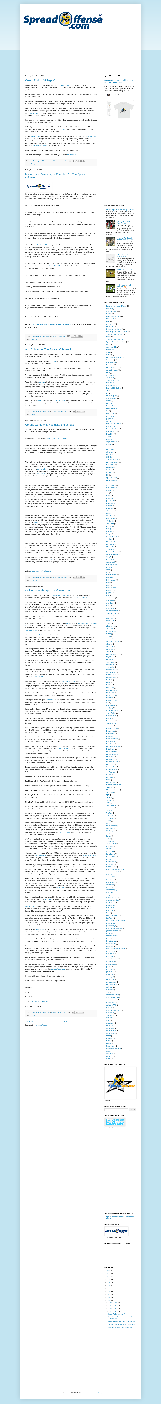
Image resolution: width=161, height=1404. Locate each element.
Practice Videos (111, 408)
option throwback (112, 959)
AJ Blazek (109, 639)
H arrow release (111, 716)
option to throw (111, 588)
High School (34, 580)
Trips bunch (110, 549)
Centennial (38, 522)
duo (107, 572)
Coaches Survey (111, 675)
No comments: (62, 161)
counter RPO (110, 877)
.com (60, 595)
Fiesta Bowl (71, 155)
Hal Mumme (110, 465)
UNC (108, 823)
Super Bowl (110, 792)
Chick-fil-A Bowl (59, 401)
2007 (109, 1300)
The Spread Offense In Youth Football (124, 222)
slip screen (109, 452)
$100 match (110, 621)
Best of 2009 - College (113, 357)
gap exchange (111, 926)
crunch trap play (111, 890)
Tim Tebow (48, 559)
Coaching (34, 339)
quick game (110, 974)
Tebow (108, 436)
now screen (110, 956)
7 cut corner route (112, 460)
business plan (110, 867)
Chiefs (108, 513)
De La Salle (42, 474)
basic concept (110, 856)
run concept (110, 449)
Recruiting (109, 365)
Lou (48, 899)
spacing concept (111, 1000)
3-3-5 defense (111, 631)
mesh (108, 583)
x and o (108, 1059)
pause (108, 967)
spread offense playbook (114, 339)
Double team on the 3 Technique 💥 (124, 286)
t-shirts (108, 1036)
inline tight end (111, 941)
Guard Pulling (110, 713)
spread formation (112, 370)
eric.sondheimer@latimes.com (41, 571)
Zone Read (110, 378)
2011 (109, 1288)
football (50, 700)
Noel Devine (61, 129)
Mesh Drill (109, 526)
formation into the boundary (115, 920)
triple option (110, 383)
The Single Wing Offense (54, 266)
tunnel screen (110, 1046)
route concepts (111, 982)
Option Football (111, 431)
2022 (109, 1274)
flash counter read (112, 915)
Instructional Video (112, 316)
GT (107, 703)
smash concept (111, 398)
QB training (110, 472)
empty (108, 495)
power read (110, 969)
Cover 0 (109, 680)
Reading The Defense (113, 785)
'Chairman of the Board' (66, 85)
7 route (108, 636)
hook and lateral (111, 936)
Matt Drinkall (110, 741)
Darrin (65, 748)
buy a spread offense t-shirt (115, 869)
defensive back (111, 897)
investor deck (110, 951)
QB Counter (110, 375)
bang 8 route (110, 854)
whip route (109, 1054)
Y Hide (108, 839)
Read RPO (110, 434)
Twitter (108, 821)
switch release (111, 1033)
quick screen (110, 503)
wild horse (109, 1056)
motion (108, 585)
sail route (109, 987)
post (107, 595)
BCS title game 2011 (113, 654)
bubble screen (111, 862)
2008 (109, 1297)
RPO (108, 337)
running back (110, 598)
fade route (109, 910)
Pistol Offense (111, 467)
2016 (109, 1285)
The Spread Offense (39, 145)
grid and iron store (112, 931)
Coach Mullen (110, 672)
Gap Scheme (110, 705)
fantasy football (111, 575)
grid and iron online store (114, 928)
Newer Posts (30, 1021)
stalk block (109, 1018)
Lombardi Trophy (112, 739)
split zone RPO (111, 1005)
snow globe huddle (112, 997)
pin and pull (110, 501)
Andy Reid (109, 649)
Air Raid (109, 403)
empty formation (111, 442)
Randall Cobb (110, 782)
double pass (110, 902)
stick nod (109, 616)
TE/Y (108, 803)
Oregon (108, 534)
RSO (108, 780)
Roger (65, 832)
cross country (110, 882)
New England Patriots (113, 746)
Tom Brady (109, 815)
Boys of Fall (110, 657)
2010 (109, 1291)
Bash (108, 373)
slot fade (109, 506)
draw (108, 570)
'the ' (38, 676)
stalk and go (110, 1015)
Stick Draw (109, 547)
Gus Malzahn (110, 426)
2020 (109, 1279)
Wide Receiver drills (113, 554)
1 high (108, 623)
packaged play (111, 964)
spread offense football (114, 334)
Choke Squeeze (111, 670)
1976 (68, 623)
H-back (108, 718)
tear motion (110, 1038)
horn (107, 938)
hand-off (109, 933)
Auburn (42, 382)
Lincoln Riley (110, 731)
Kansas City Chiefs (112, 429)
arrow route (110, 851)
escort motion (110, 908)
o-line (108, 352)
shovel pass (110, 603)
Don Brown (110, 688)
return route (110, 979)
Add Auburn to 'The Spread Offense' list (49, 349)
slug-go (108, 454)
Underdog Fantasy (112, 552)
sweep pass (110, 1023)
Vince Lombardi (111, 826)
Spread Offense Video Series (116, 342)
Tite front (109, 813)
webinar (109, 1051)
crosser (108, 887)
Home (66, 1021)
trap (107, 393)
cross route (110, 885)
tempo (108, 1041)
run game (109, 326)
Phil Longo (109, 757)
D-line (108, 682)
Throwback (110, 810)
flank (107, 913)
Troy (54, 361)
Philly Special (110, 759)
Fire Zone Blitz (111, 695)
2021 (109, 1277)
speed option (110, 608)
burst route (109, 864)
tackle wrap (110, 508)
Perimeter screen (112, 754)
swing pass (110, 1025)
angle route (110, 846)
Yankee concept (111, 844)
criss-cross (109, 879)
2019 (109, 1282)
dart (107, 493)
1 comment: (61, 336)
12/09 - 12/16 (113, 1311)
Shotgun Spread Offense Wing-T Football (120, 210)
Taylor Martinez (111, 805)
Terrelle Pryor (35, 136)
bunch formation (111, 488)
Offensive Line (111, 362)
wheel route (110, 511)
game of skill (110, 923)
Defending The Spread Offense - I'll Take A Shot (125, 239)
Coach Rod (92, 136)
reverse (108, 447)
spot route (109, 1007)
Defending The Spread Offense (116, 332)
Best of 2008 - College (113, 388)
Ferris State (110, 693)
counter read (110, 562)
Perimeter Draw (111, 751)
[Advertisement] (80, 53)
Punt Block (109, 764)
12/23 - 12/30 (113, 1305)
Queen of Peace (69, 681)
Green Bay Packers (112, 710)
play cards (109, 590)
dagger (108, 895)
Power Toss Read (112, 762)
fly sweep (109, 577)
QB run (108, 775)
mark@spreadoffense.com (40, 1001)
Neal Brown (110, 744)
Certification (110, 667)
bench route (110, 559)
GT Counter (110, 521)
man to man (110, 954)
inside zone (110, 946)
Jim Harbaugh (111, 723)
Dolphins (109, 685)
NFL (107, 321)
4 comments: (62, 1012)
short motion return (112, 995)
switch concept (111, 1031)
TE (107, 390)
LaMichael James (112, 728)
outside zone (110, 961)
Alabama (109, 644)
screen (108, 355)
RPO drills (109, 777)
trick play (109, 457)
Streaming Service (112, 790)
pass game (110, 324)
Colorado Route (111, 677)
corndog (109, 874)
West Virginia (34, 113)
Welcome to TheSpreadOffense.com (47, 590)
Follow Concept (111, 700)
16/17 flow (109, 629)
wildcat (108, 344)
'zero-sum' (60, 888)
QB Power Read (111, 536)
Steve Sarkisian (111, 480)
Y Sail (108, 483)
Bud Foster (110, 659)
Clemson (40, 401)
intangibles (40, 929)
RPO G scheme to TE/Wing (126, 270)
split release (110, 1002)
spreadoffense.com (112, 380)
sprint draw (110, 1013)
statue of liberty (111, 613)
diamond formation (112, 900)
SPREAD (109, 787)
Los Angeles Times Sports (57, 439)
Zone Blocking (111, 485)
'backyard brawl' (31, 630)
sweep (108, 401)
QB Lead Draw (111, 767)
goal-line (109, 444)
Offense (109, 531)
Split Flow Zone (111, 478)
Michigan (109, 529)
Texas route (110, 808)
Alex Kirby (109, 646)
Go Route (109, 708)
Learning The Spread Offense (116, 306)
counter (108, 490)
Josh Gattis (110, 524)
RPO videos (110, 349)
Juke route (109, 726)
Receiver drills (111, 541)
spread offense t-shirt (113, 1010)
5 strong (109, 634)
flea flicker (109, 918)
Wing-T (108, 557)
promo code (110, 972)
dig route (109, 567)
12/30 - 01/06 (113, 1303)
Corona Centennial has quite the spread (49, 424)
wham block (110, 618)
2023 (109, 1271)
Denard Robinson (112, 406)
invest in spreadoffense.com (115, 949)
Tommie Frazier (40, 855)
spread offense (43, 469)
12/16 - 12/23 (113, 1308)
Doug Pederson (111, 690)
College (33, 164)
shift (107, 992)
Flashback (109, 698)
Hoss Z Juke (110, 721)
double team (110, 905)
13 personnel (110, 626)
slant (107, 606)
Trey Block (109, 818)
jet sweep (109, 498)
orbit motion (110, 416)
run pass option (111, 396)
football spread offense (114, 329)
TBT (107, 795)
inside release (111, 580)
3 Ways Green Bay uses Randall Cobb (125, 256)
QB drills (109, 470)
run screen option (112, 984)
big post (109, 859)
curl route (109, 892)
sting (107, 1020)
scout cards (110, 600)
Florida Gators (111, 518)
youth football (110, 385)
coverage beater (111, 565)
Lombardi (109, 736)
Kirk (30, 906)
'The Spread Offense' (44, 245)
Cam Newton (110, 662)
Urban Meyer (110, 414)
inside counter (111, 944)
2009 (109, 1294)
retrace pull (110, 977)
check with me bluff (112, 872)
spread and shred (112, 611)
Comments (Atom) (40, 1025)
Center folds (110, 664)
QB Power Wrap (111, 769)
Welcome (34, 1015)
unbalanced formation (113, 1049)
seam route (110, 990)
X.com (108, 836)
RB (107, 475)
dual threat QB (111, 347)
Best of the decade (112, 462)
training (108, 1043)
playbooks (109, 419)
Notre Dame (110, 749)
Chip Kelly (109, 516)
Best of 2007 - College (113, 424)
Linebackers (110, 734)
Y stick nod (110, 841)
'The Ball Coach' (90, 855)
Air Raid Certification (113, 641)
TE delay (109, 800)
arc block (109, 849)
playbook (109, 593)
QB (107, 411)
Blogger (100, 1393)
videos (108, 421)
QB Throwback (111, 772)
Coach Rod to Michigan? (40, 80)
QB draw (109, 539)
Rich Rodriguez (111, 544)
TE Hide (109, 798)
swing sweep (110, 1028)
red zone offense (111, 367)
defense (109, 439)
